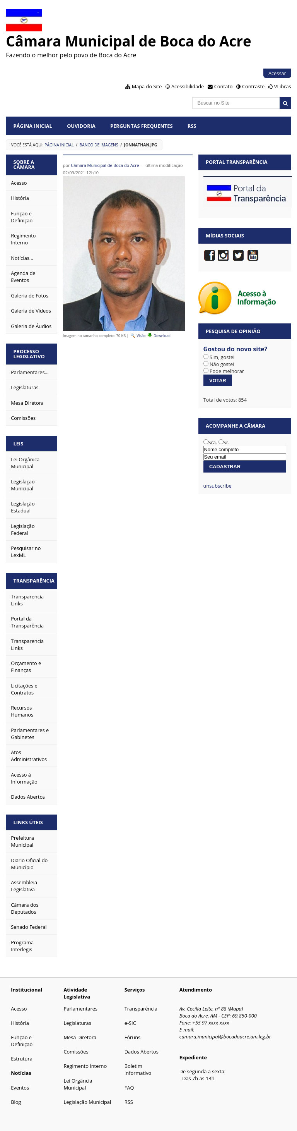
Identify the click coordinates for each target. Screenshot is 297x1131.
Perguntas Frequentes (141, 125)
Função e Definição (21, 1041)
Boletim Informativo (138, 1069)
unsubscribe (217, 485)
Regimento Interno (85, 1065)
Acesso (19, 1008)
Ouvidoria (81, 125)
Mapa (235, 1008)
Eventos (20, 1087)
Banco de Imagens (99, 145)
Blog (16, 1101)
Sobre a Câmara (24, 164)
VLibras (282, 86)
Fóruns (132, 1037)
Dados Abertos (142, 1051)
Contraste (253, 86)
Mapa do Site (147, 86)
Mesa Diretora (79, 1037)
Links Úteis (28, 822)
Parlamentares (80, 1008)
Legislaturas (77, 1022)
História (20, 1022)
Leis (19, 443)
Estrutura (21, 1058)
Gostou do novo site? (235, 349)
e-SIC (130, 1022)
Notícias (21, 1072)
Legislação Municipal (87, 1101)
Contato (223, 86)
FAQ (129, 1087)
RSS (192, 125)
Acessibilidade (187, 86)
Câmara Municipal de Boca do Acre (105, 165)
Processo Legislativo (29, 354)
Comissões (75, 1051)
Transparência (34, 580)
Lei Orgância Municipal (77, 1084)
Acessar (277, 73)
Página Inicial (33, 125)
